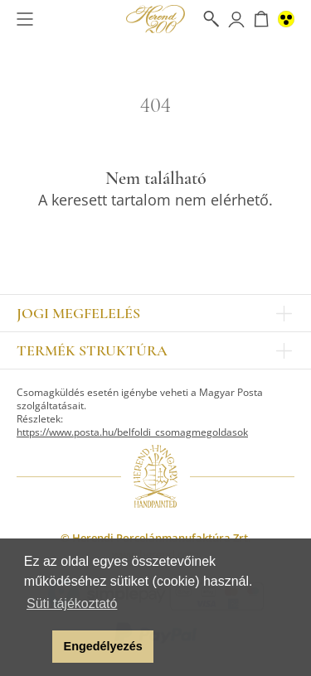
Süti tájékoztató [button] (72, 603)
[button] (35, 647)
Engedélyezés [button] (103, 646)
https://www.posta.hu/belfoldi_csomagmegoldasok (132, 432)
